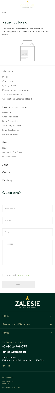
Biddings (7, 180)
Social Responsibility (12, 94)
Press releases (9, 156)
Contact (7, 172)
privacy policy (24, 275)
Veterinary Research (11, 125)
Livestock (6, 112)
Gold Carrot (16, 387)
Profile (5, 77)
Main (4, 12)
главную (25, 31)
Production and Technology (15, 90)
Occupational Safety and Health (17, 99)
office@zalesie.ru (14, 352)
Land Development (11, 130)
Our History (7, 81)
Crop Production (10, 117)
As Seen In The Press (12, 152)
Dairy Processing (10, 121)
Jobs (5, 164)
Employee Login (7, 377)
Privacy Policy (6, 383)
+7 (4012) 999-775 (14, 346)
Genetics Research (11, 134)
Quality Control (9, 85)
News (4, 148)
